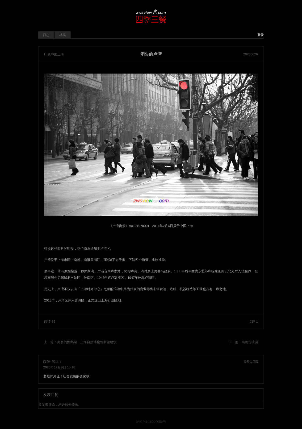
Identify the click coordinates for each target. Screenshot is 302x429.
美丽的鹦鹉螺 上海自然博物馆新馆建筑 (87, 342)
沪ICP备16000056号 (151, 422)
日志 (46, 35)
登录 (260, 35)
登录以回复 (251, 361)
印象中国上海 (54, 54)
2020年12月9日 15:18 (59, 367)
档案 (62, 35)
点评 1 (253, 321)
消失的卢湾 (151, 54)
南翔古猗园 (250, 342)
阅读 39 (49, 321)
